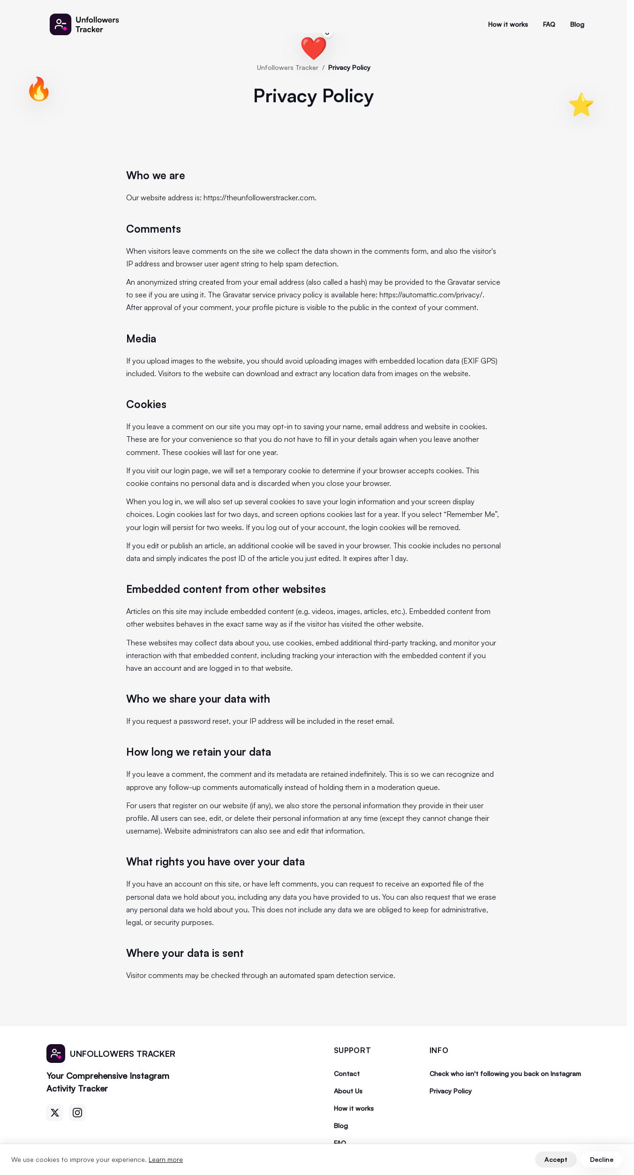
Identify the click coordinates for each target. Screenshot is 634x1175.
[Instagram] (77, 1112)
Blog (577, 24)
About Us (348, 1091)
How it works (508, 24)
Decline (601, 1159)
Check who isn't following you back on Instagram (505, 1073)
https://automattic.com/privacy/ (431, 294)
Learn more (166, 1159)
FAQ (549, 24)
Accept (555, 1159)
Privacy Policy (451, 1091)
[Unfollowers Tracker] (90, 24)
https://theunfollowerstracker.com (259, 197)
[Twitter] (54, 1112)
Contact (347, 1073)
